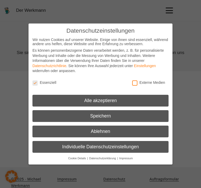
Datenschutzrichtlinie (49, 66)
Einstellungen (145, 66)
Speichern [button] (100, 116)
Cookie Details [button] (77, 158)
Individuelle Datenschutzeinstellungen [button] (100, 146)
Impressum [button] (126, 158)
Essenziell (44, 82)
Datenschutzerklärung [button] (103, 158)
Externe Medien (148, 82)
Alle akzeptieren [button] (100, 100)
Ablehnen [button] (100, 131)
